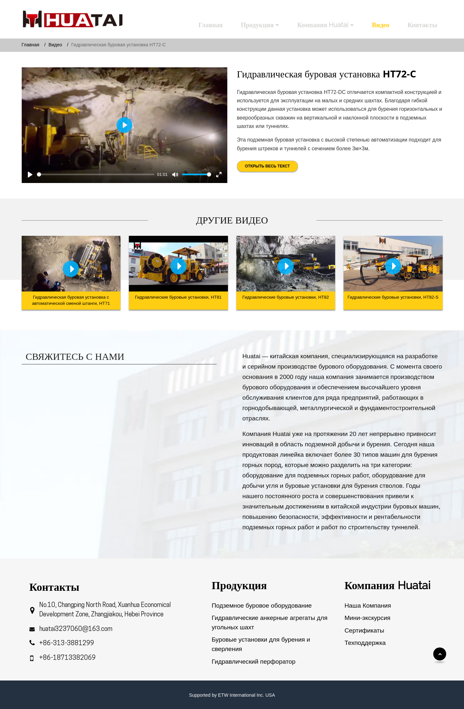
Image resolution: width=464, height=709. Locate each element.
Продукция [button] (257, 25)
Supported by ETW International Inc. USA (232, 695)
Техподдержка (365, 642)
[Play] (30, 174)
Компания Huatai (387, 585)
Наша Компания (368, 605)
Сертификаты (364, 630)
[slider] (96, 174)
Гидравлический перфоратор (254, 661)
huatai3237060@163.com (75, 629)
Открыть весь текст (267, 166)
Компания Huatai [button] (322, 25)
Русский (426, 9)
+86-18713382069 (67, 658)
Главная (210, 25)
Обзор (354, 655)
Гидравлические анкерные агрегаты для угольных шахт (270, 622)
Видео (381, 25)
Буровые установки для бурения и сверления (261, 644)
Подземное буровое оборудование (262, 605)
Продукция (239, 585)
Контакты (422, 25)
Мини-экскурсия (367, 617)
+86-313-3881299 (66, 644)
